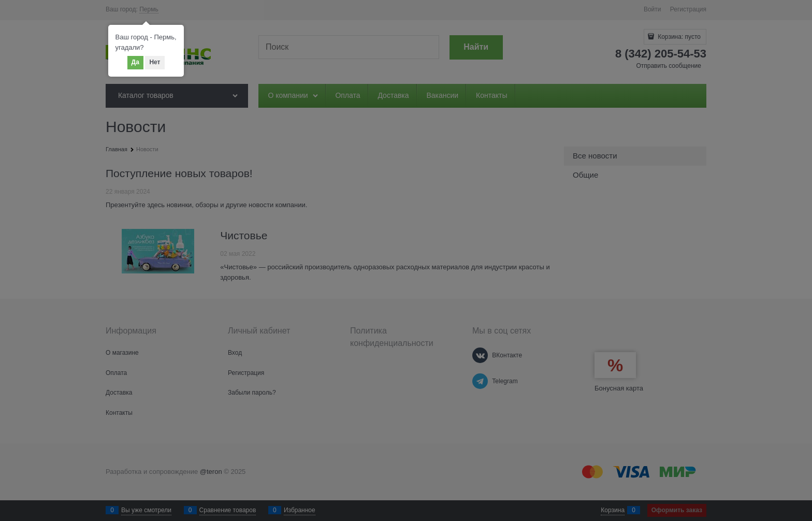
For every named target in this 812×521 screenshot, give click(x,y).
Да (135, 62)
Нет (154, 62)
